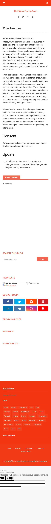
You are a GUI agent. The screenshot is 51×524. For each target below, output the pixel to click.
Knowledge (42, 416)
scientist (41, 420)
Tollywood (37, 424)
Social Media (8, 424)
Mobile (16, 420)
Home (9, 448)
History (15, 416)
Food (41, 412)
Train (6, 429)
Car (31, 407)
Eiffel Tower (25, 412)
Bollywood (23, 407)
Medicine (7, 420)
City (37, 407)
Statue (18, 424)
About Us (18, 448)
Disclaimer (29, 448)
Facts (34, 412)
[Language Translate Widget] (15, 283)
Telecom (27, 424)
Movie (24, 420)
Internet (32, 416)
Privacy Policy (26, 451)
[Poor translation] (10, 478)
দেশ (19, 429)
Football (7, 416)
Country (7, 412)
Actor (6, 407)
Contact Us (40, 448)
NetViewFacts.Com (25, 11)
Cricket (15, 412)
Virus (13, 429)
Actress (13, 407)
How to (23, 416)
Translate (9, 285)
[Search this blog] (20, 259)
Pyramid (32, 420)
